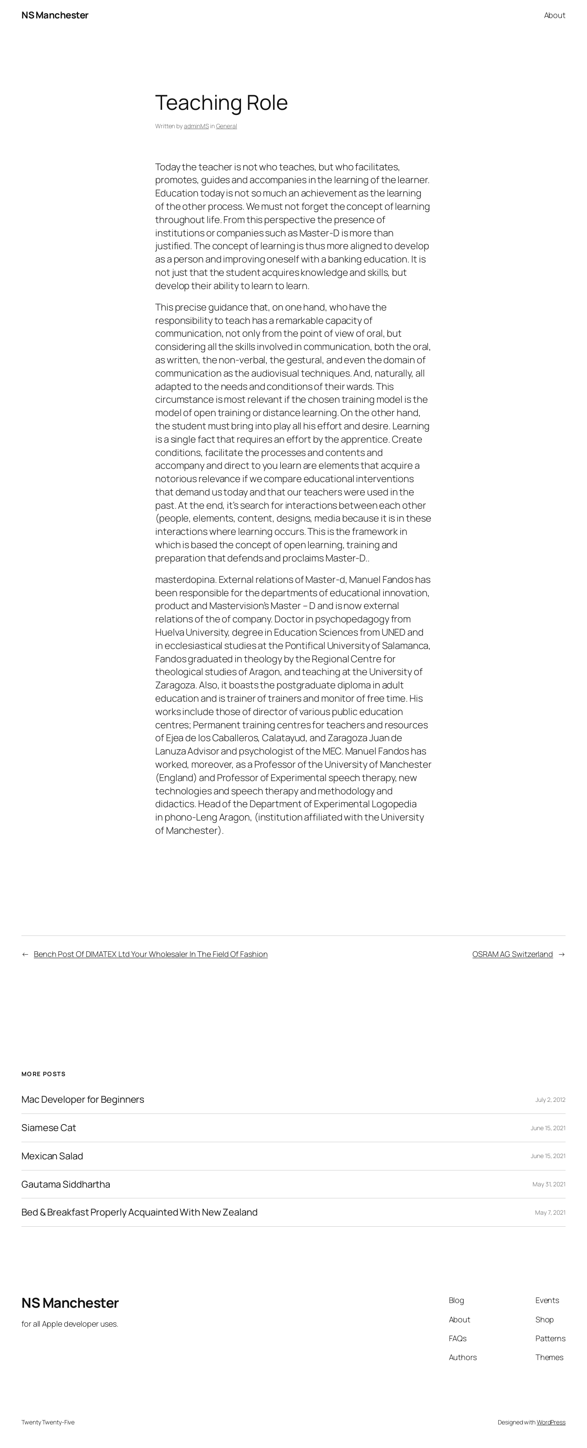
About (555, 15)
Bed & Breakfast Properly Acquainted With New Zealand (139, 1212)
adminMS (196, 126)
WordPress (551, 1422)
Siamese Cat (48, 1127)
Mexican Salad (52, 1156)
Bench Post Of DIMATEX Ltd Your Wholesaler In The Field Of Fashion (151, 954)
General (226, 126)
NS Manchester (55, 15)
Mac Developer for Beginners (82, 1099)
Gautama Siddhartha (65, 1184)
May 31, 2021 (549, 1184)
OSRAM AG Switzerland (513, 954)
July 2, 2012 (551, 1099)
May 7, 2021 (550, 1212)
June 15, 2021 (548, 1128)
